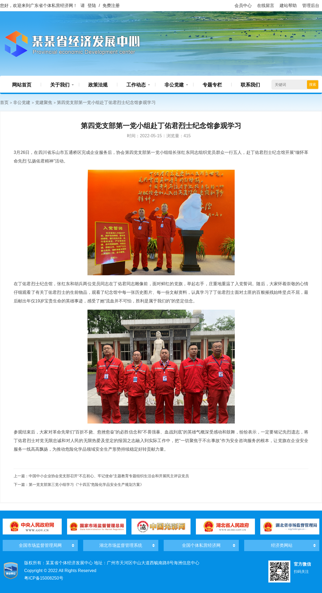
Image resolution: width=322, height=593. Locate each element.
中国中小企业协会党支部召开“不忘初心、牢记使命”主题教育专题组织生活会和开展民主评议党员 (109, 476)
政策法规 (98, 85)
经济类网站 (281, 545)
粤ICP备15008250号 (43, 578)
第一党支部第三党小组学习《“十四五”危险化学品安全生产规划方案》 (86, 484)
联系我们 (250, 85)
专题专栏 (212, 85)
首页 (4, 102)
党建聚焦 (43, 102)
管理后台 (310, 5)
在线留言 (265, 5)
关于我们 (59, 85)
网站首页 (21, 85)
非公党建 (174, 85)
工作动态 (136, 85)
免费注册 (111, 5)
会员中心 (243, 5)
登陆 (91, 5)
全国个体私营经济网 (201, 545)
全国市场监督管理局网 (40, 545)
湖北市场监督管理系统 (120, 545)
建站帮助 (288, 5)
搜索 (312, 84)
